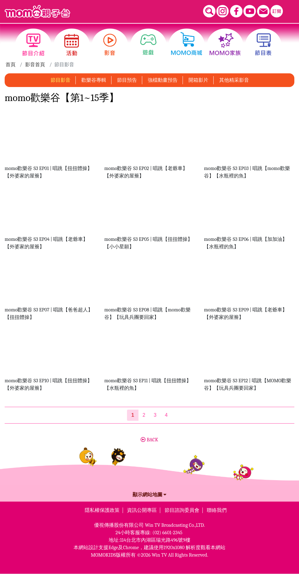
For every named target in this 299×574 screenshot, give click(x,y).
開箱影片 (198, 80)
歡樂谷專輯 (93, 80)
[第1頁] (132, 415)
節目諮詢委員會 (182, 510)
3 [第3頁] (155, 415)
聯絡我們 (217, 510)
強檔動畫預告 (163, 80)
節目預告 (127, 80)
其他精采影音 (234, 80)
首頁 (11, 64)
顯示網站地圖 (150, 495)
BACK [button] (149, 440)
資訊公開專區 (142, 510)
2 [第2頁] (144, 415)
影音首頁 (35, 64)
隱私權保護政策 (102, 510)
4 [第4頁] (166, 415)
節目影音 (60, 80)
